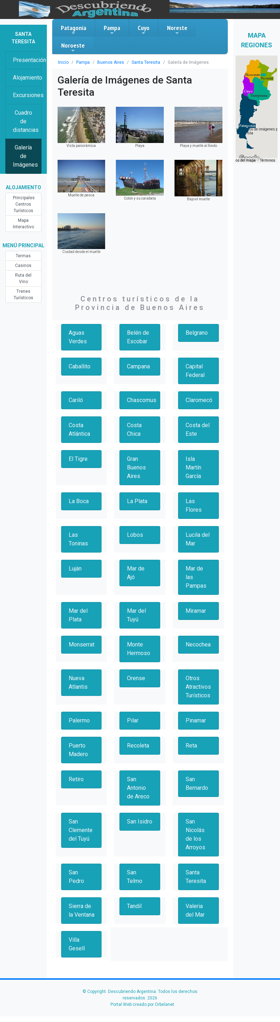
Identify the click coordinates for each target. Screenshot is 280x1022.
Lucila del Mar (198, 539)
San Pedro (76, 876)
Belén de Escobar (138, 337)
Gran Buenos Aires (136, 467)
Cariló (76, 400)
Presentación (27, 60)
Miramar (196, 610)
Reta (191, 745)
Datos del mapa (243, 160)
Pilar (132, 720)
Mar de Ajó (135, 573)
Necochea (198, 644)
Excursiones (27, 95)
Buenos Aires (110, 62)
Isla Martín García (193, 467)
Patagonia (73, 30)
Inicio (63, 62)
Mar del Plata (78, 615)
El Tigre (78, 458)
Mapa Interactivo (23, 223)
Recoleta (138, 745)
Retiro (76, 779)
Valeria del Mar (195, 910)
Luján (75, 568)
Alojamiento (27, 77)
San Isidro (139, 821)
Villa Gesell (77, 944)
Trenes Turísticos (23, 294)
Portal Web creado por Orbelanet (142, 1004)
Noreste (177, 30)
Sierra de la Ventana (81, 910)
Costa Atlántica (79, 429)
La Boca (79, 501)
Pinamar (196, 720)
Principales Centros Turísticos (24, 204)
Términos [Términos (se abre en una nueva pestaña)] (267, 160)
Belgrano (197, 332)
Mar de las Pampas (196, 577)
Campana (138, 366)
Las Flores (194, 505)
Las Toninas (78, 539)
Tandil (134, 906)
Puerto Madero (78, 750)
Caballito (79, 366)
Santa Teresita (146, 62)
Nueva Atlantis (78, 682)
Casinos (23, 265)
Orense (136, 678)
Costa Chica (134, 429)
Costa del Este (198, 429)
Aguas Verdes (78, 337)
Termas (23, 255)
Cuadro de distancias (26, 121)
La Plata (137, 501)
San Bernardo (197, 783)
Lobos (135, 534)
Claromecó (199, 400)
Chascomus (141, 400)
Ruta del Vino (23, 278)
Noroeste (73, 47)
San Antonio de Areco (138, 788)
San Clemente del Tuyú (81, 830)
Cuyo (143, 30)
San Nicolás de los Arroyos (195, 834)
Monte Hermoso (138, 648)
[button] (247, 126)
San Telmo (134, 876)
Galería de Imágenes (25, 156)
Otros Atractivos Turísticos (198, 687)
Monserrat (81, 644)
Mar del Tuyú (136, 615)
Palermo (79, 720)
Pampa (112, 30)
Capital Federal (195, 370)
